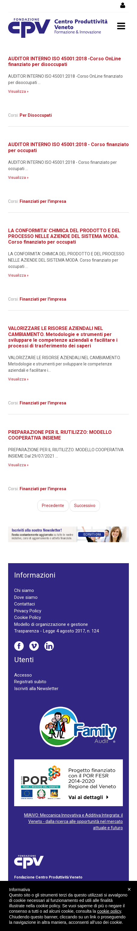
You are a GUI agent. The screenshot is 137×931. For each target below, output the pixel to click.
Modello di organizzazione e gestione (51, 624)
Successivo (84, 505)
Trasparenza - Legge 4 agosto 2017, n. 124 (56, 631)
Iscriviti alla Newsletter (36, 688)
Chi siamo (24, 590)
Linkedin (49, 646)
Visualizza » (18, 91)
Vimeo (34, 646)
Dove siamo (26, 597)
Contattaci (24, 604)
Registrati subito (30, 681)
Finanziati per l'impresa (43, 201)
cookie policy (109, 911)
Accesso (23, 675)
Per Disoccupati (36, 115)
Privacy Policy (27, 611)
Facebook (19, 646)
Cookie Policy (27, 617)
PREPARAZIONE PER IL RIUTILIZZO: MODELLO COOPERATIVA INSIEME (60, 435)
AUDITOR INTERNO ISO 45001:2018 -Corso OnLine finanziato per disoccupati (64, 61)
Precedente (53, 505)
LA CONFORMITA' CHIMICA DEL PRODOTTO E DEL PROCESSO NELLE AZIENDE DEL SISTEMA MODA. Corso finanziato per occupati (64, 236)
